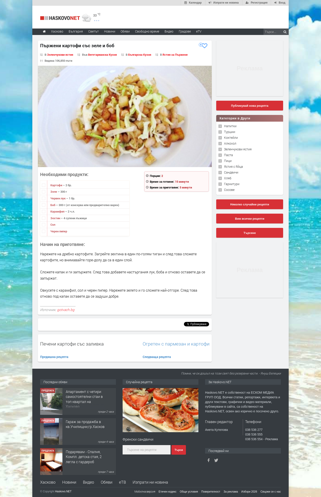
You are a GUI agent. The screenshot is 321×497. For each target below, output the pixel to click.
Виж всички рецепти (249, 218)
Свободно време (147, 31)
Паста (228, 155)
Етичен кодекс (168, 491)
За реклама (231, 491)
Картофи (56, 185)
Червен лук (58, 198)
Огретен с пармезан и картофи (176, 344)
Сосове (229, 190)
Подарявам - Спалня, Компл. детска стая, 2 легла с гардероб (84, 456)
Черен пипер (58, 231)
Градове (185, 31)
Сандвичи (231, 172)
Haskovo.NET (63, 491)
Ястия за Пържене (175, 55)
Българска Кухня (139, 55)
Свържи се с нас (270, 491)
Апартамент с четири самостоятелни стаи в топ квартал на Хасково (84, 399)
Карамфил (57, 211)
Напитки (230, 126)
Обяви (106, 482)
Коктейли (231, 137)
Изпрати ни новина (150, 482)
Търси (179, 450)
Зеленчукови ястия (60, 55)
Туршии (229, 132)
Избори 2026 (249, 491)
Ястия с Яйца (233, 166)
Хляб (227, 178)
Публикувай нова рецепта (249, 105)
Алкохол (230, 143)
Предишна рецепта (54, 357)
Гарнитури (231, 184)
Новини (109, 31)
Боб (53, 205)
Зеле (54, 192)
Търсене (250, 233)
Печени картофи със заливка (72, 344)
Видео (88, 482)
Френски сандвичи (138, 439)
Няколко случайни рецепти (249, 204)
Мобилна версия (144, 491)
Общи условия (189, 491)
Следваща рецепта (157, 357)
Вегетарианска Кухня (102, 55)
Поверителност (210, 491)
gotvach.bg (65, 309)
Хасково (48, 482)
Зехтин (55, 218)
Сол (52, 225)
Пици (228, 161)
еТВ (122, 482)
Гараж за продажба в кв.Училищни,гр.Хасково (86, 424)
